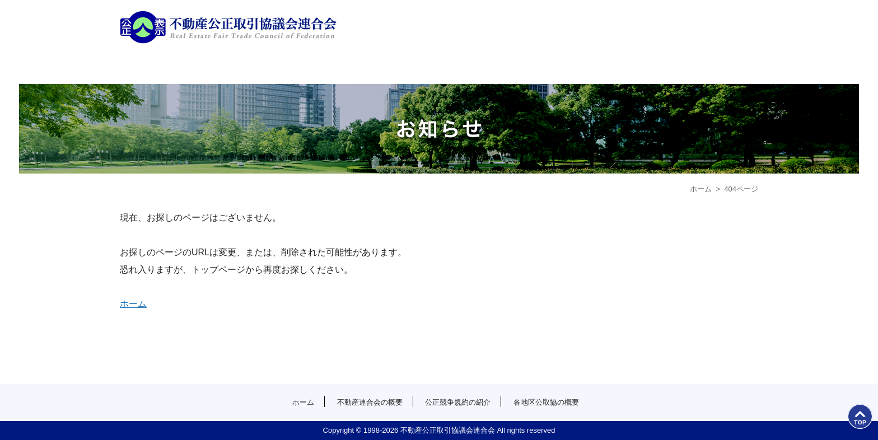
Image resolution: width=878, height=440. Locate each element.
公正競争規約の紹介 (519, 67)
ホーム (199, 67)
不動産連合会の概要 (359, 67)
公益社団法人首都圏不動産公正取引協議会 (228, 27)
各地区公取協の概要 (678, 67)
